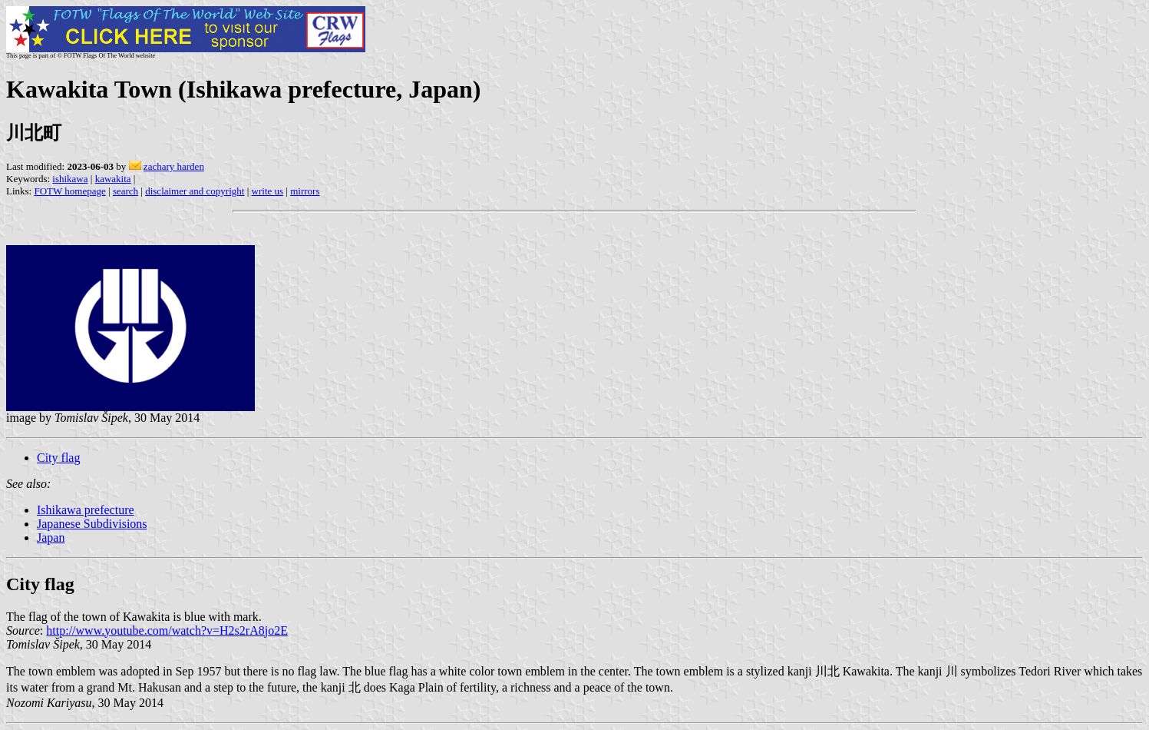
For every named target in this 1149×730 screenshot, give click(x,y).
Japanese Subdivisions (92, 523)
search (125, 191)
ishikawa (69, 178)
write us (268, 191)
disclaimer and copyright (194, 191)
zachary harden (174, 166)
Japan (50, 537)
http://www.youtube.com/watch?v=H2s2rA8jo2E (167, 630)
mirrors (304, 191)
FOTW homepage (69, 191)
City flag (58, 457)
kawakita (113, 178)
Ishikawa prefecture (85, 509)
